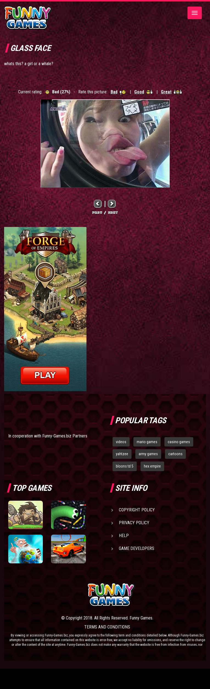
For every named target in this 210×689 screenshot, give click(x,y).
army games (148, 454)
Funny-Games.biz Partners (64, 436)
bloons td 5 (124, 466)
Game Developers (136, 548)
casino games (179, 442)
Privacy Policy (134, 522)
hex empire (152, 466)
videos (121, 442)
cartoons (175, 454)
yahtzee (122, 454)
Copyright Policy (137, 509)
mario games (147, 442)
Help (124, 535)
